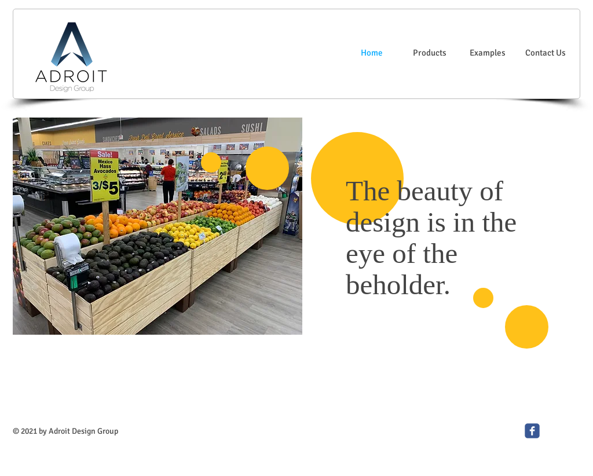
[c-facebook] (532, 430)
